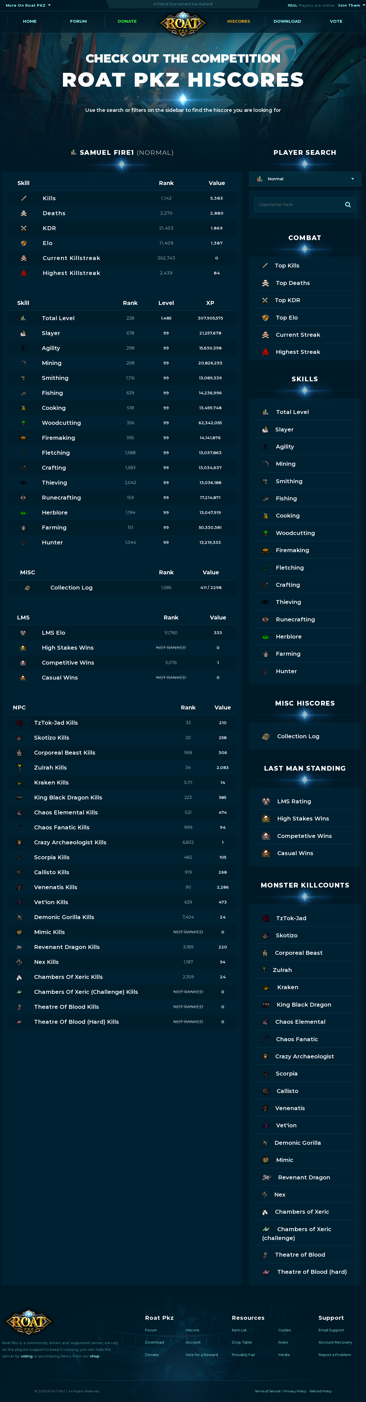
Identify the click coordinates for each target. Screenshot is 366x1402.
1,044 (130, 542)
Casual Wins (287, 853)
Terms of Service (267, 1391)
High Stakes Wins (295, 818)
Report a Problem (335, 1354)
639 (130, 392)
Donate (127, 21)
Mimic (277, 1160)
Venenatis (283, 1108)
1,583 (130, 467)
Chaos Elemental (294, 1021)
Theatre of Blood (293, 1254)
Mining (279, 463)
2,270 (166, 213)
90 (188, 887)
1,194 (130, 512)
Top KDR (281, 300)
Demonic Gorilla (291, 1142)
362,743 (166, 258)
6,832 (188, 842)
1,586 (166, 587)
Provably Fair (243, 1354)
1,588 (130, 452)
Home (30, 21)
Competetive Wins (297, 836)
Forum (78, 21)
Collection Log (290, 736)
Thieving (281, 602)
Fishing (279, 498)
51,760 (171, 632)
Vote (336, 21)
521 (188, 812)
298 (130, 348)
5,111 (188, 782)
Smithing (282, 481)
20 (188, 737)
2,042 (130, 482)
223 (188, 797)
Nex (274, 1194)
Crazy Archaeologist (298, 1056)
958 (188, 752)
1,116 (130, 377)
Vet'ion (279, 1125)
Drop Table (242, 1342)
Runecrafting (288, 619)
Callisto (280, 1091)
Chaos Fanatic (290, 1039)
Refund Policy (321, 1391)
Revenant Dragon (296, 1177)
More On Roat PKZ (26, 5)
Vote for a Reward (201, 1354)
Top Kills (280, 265)
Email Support (331, 1330)
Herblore (282, 636)
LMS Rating (286, 801)
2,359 (188, 976)
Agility (278, 446)
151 (130, 527)
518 (130, 407)
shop (94, 1356)
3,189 (188, 947)
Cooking (281, 515)
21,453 (166, 228)
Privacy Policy (295, 1391)
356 (130, 422)
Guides (284, 1330)
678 (130, 333)
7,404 (188, 917)
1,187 (188, 961)
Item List (239, 1330)
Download (287, 21)
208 (130, 363)
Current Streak (291, 334)
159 (130, 497)
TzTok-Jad (284, 918)
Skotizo (280, 935)
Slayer (278, 429)
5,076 (171, 662)
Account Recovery (335, 1342)
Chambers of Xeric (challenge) (296, 1233)
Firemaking (285, 550)
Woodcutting (288, 533)
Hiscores (238, 21)
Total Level (285, 412)
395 (130, 437)
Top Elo (280, 317)
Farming (281, 653)
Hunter (279, 671)
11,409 (166, 243)
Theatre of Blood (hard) (304, 1271)
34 (188, 767)
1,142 (166, 198)
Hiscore (192, 1330)
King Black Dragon (296, 1004)
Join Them (349, 5)
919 (188, 872)
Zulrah (277, 970)
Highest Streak (291, 352)
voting (27, 1356)
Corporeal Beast (292, 952)
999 (188, 827)
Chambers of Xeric (295, 1211)
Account (193, 1342)
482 (188, 857)
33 (188, 722)
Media (284, 1354)
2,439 (166, 273)
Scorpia (280, 1073)
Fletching (283, 567)
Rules (283, 1342)
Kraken (280, 987)
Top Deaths (286, 283)
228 (130, 318)
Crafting (281, 584)
